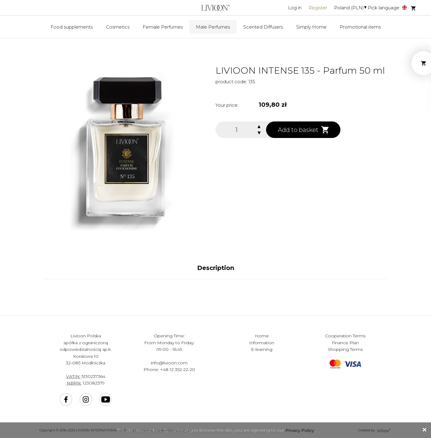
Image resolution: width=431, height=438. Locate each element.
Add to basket (303, 129)
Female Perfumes (163, 27)
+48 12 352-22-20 (177, 369)
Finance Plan (345, 342)
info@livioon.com (169, 363)
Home (262, 335)
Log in (295, 8)
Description (215, 267)
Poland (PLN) (349, 8)
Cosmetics (117, 27)
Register (318, 8)
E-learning (261, 349)
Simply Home (311, 27)
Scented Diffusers (263, 27)
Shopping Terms (345, 349)
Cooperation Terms (345, 335)
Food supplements (72, 27)
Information (261, 342)
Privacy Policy (299, 430)
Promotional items (360, 27)
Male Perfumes (213, 27)
